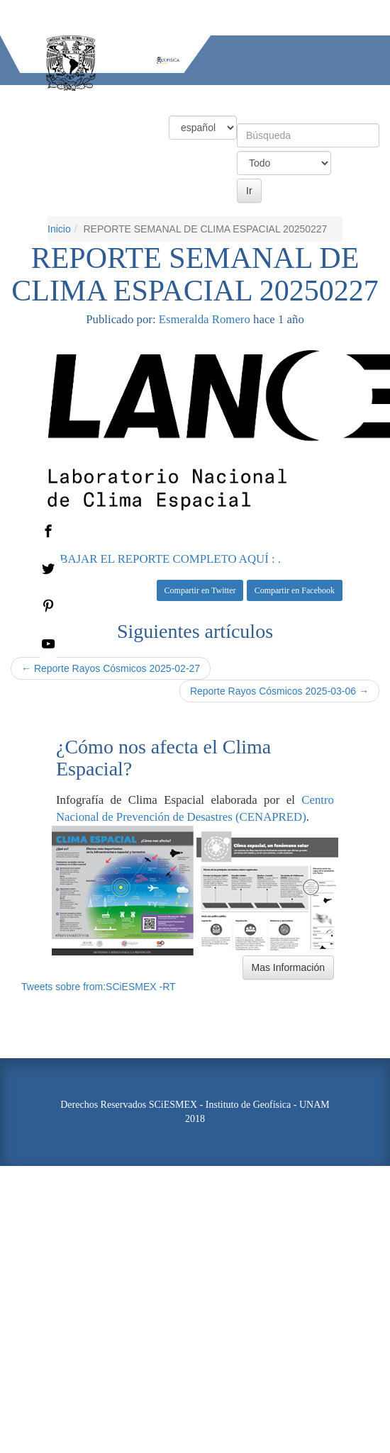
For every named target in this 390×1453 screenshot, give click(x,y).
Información (30, 122)
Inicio (14, 97)
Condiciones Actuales (91, 97)
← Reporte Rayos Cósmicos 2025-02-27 (110, 668)
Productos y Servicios (208, 97)
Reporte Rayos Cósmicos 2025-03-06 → (279, 691)
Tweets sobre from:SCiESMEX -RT (98, 986)
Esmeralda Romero (204, 319)
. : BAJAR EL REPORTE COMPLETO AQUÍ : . (164, 559)
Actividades (301, 97)
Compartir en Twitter (200, 590)
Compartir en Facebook (295, 590)
